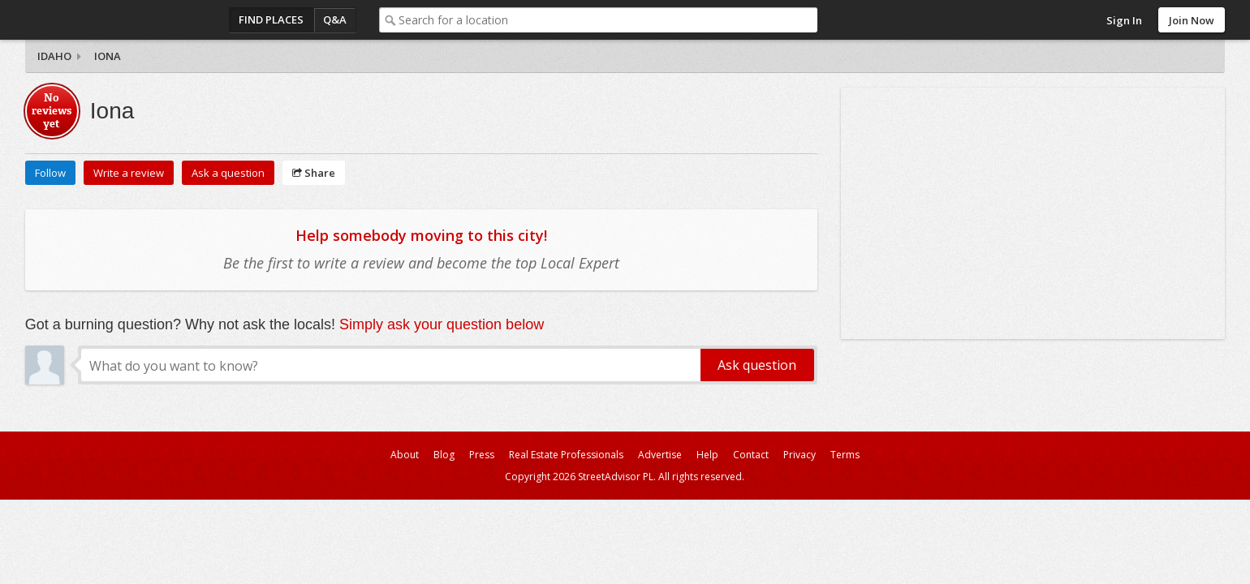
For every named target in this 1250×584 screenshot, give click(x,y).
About (404, 455)
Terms (845, 455)
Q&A (335, 19)
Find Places (271, 19)
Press (481, 455)
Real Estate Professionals (566, 455)
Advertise (660, 455)
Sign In (1124, 20)
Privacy (799, 455)
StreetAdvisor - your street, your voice (90, 20)
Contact (751, 455)
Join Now (1191, 20)
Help (707, 455)
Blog (444, 455)
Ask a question (228, 172)
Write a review (128, 172)
